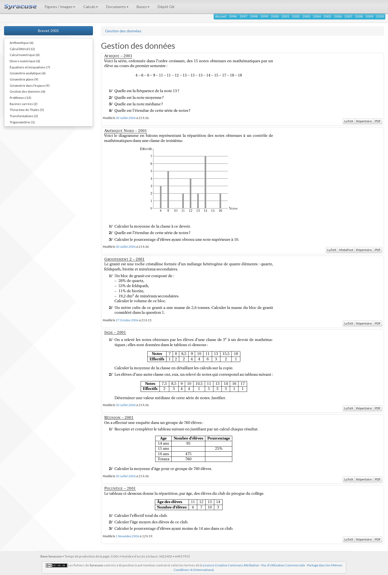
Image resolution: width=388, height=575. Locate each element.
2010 (380, 16)
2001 (285, 16)
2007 (348, 16)
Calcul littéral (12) (22, 49)
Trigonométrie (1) (22, 122)
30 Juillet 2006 (126, 118)
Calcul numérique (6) (25, 55)
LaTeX (348, 121)
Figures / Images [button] (60, 6)
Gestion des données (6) (27, 91)
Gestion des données (123, 31)
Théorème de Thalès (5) (27, 109)
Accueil (220, 16)
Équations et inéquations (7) (30, 67)
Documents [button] (117, 6)
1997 (243, 16)
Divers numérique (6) (25, 61)
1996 (233, 16)
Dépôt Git (166, 6)
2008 (359, 16)
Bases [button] (143, 6)
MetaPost (346, 250)
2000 (275, 16)
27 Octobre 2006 (127, 320)
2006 (338, 16)
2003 (306, 16)
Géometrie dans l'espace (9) (30, 85)
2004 (317, 16)
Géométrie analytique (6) (28, 73)
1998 (254, 16)
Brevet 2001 (48, 30)
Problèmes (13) (20, 97)
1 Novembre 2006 (127, 536)
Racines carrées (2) (23, 104)
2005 (327, 16)
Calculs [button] (90, 6)
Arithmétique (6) (21, 42)
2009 (369, 16)
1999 (264, 16)
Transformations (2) (24, 116)
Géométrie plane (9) (24, 79)
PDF (378, 121)
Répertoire (364, 121)
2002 (296, 16)
